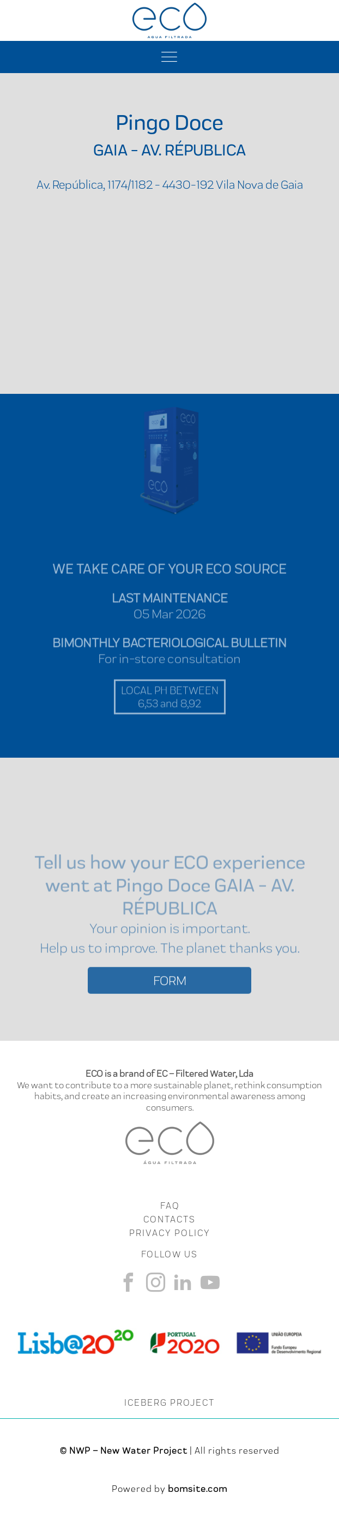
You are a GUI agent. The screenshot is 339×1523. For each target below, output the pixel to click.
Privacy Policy (169, 1232)
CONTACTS (169, 1219)
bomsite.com (197, 1488)
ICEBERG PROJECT (169, 1402)
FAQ (169, 1205)
